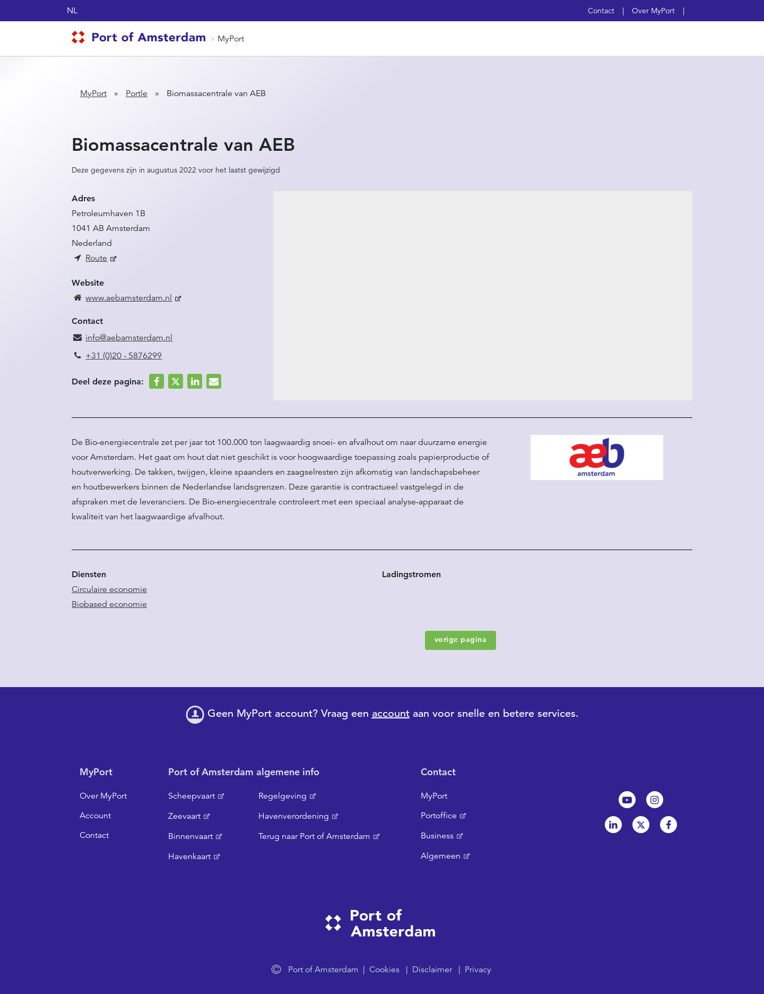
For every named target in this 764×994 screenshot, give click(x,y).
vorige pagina (461, 639)
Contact (601, 10)
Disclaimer (432, 969)
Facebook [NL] (668, 824)
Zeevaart (184, 816)
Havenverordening (293, 816)
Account (95, 815)
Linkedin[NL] (613, 824)
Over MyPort (653, 10)
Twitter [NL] (640, 824)
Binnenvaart (190, 836)
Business (437, 835)
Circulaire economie (109, 589)
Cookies (384, 969)
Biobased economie (109, 604)
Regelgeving (282, 796)
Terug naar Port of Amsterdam (314, 836)
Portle (136, 93)
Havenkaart (189, 856)
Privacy (478, 969)
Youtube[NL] (627, 799)
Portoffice (439, 815)
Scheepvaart (191, 796)
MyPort (231, 38)
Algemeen (441, 856)
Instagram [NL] (654, 799)
